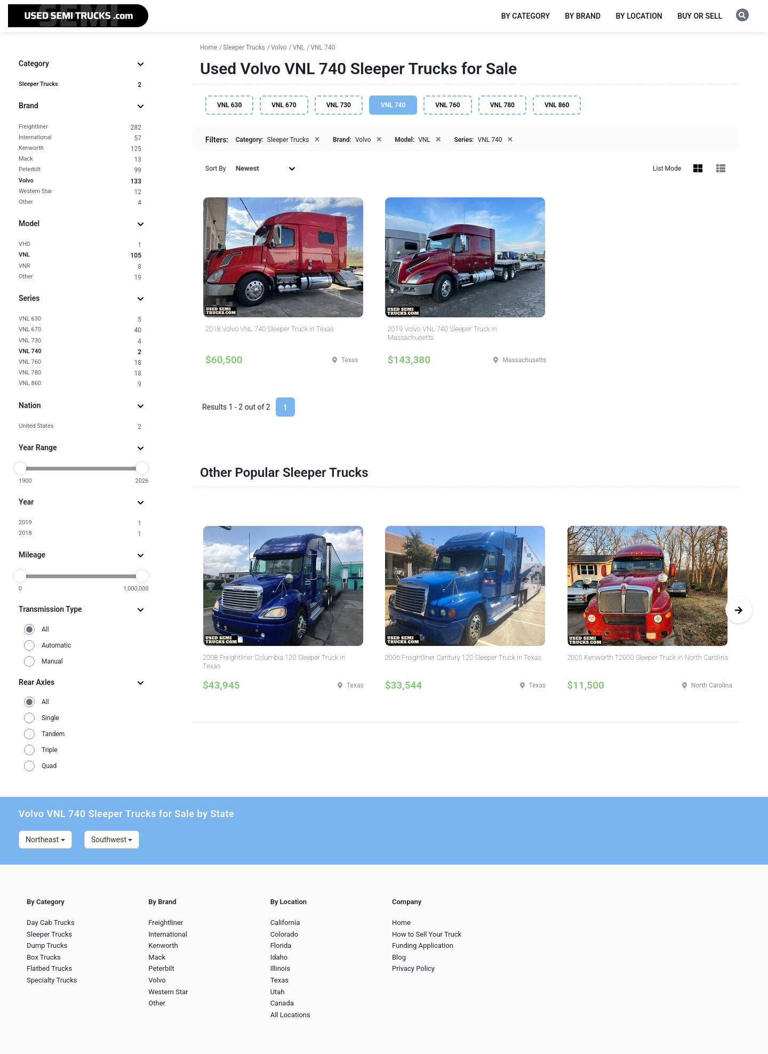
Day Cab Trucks (51, 923)
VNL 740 (80, 352)
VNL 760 (80, 362)
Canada (282, 1003)
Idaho (279, 957)
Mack (80, 159)
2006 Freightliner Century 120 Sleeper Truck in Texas (463, 657)
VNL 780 (80, 373)
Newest (265, 168)
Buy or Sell (699, 16)
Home (401, 923)
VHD (80, 245)
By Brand (583, 16)
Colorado (284, 934)
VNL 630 (80, 319)
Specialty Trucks (52, 980)
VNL (80, 255)
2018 (80, 534)
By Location (639, 16)
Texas (279, 980)
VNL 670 (80, 330)
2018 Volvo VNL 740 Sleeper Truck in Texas (269, 329)
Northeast (45, 839)
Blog (399, 957)
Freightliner (80, 127)
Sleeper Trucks (80, 85)
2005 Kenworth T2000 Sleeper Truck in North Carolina (647, 657)
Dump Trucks (47, 945)
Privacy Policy (413, 968)
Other (80, 202)
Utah (277, 992)
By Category (525, 16)
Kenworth (80, 149)
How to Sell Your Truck (426, 934)
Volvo (80, 181)
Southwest (112, 839)
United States (80, 426)
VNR (80, 266)
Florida (281, 945)
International (80, 138)
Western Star (80, 192)
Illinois (280, 968)
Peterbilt (80, 170)
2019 (80, 523)
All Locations (290, 1015)
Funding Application (422, 945)
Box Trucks (44, 957)
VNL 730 (80, 341)
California (285, 923)
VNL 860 (80, 384)
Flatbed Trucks (49, 968)
